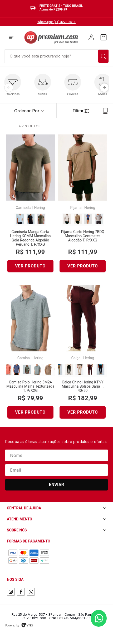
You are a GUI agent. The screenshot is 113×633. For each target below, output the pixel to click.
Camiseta (23, 207)
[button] (11, 38)
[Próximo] (104, 87)
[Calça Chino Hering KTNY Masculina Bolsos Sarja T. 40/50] (82, 354)
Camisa (23, 358)
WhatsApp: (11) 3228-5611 (56, 22)
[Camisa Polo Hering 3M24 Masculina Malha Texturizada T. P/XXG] (30, 354)
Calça (75, 358)
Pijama (75, 207)
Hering (39, 207)
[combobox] (56, 55)
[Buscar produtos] (103, 56)
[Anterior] (8, 87)
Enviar (56, 484)
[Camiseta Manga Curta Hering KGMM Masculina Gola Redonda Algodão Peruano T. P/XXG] (30, 205)
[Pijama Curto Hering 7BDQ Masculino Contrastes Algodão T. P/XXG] (82, 205)
